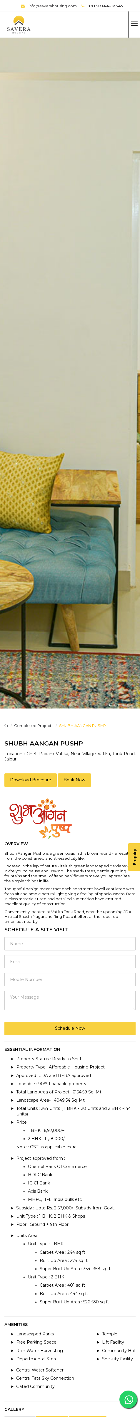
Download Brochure (30, 779)
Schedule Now (70, 1028)
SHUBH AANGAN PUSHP (82, 725)
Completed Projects (33, 725)
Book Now (74, 779)
